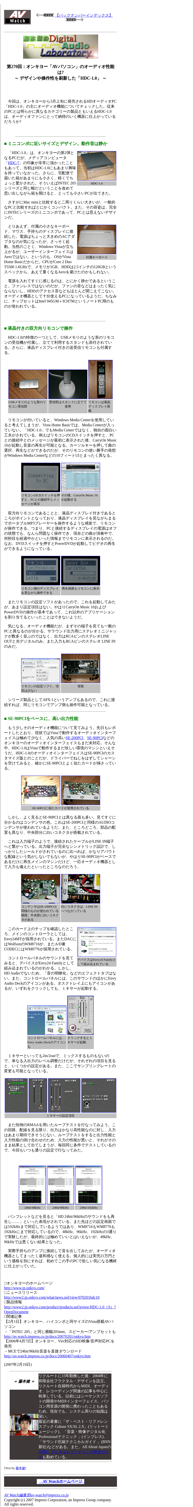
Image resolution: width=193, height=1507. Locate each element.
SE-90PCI (95, 738)
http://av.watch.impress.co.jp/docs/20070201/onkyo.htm (47, 1336)
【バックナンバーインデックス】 (84, 15)
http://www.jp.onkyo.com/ (24, 1288)
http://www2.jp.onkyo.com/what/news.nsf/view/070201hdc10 (51, 1297)
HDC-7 (13, 163)
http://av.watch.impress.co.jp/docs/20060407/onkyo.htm (47, 1356)
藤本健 (20, 1468)
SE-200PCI (74, 738)
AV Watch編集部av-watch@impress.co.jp (36, 1495)
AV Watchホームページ (62, 1481)
